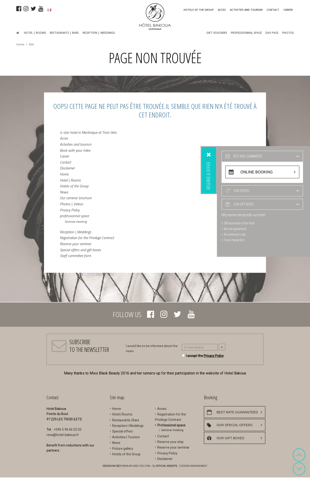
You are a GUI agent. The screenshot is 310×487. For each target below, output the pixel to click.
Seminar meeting (75, 221)
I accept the (205, 356)
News (64, 192)
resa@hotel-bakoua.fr (63, 435)
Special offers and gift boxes (80, 249)
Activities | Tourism (126, 437)
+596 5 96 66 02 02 (67, 429)
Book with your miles (75, 150)
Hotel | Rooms (70, 180)
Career (64, 156)
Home (64, 174)
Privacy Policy (70, 210)
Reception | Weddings (75, 231)
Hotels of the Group (74, 186)
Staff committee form (75, 255)
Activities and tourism (75, 144)
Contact (65, 162)
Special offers (122, 431)
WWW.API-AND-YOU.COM (136, 466)
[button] (299, 454)
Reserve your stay (170, 442)
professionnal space (74, 216)
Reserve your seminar (75, 244)
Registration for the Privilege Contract (87, 237)
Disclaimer (67, 168)
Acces (64, 138)
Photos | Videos (71, 204)
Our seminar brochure (75, 198)
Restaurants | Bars (125, 420)
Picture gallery (122, 448)
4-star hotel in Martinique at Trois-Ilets (88, 132)
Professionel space (171, 425)
